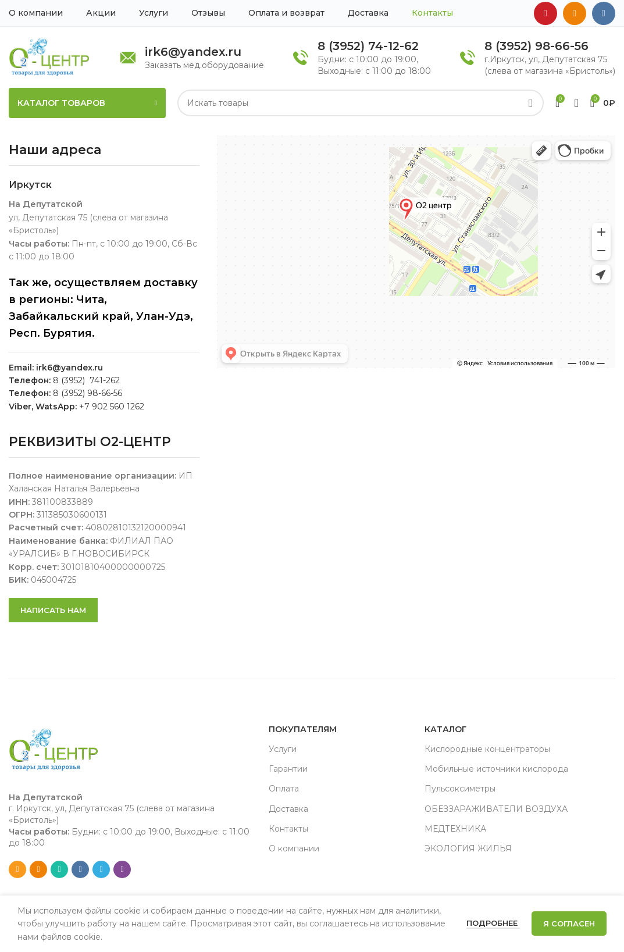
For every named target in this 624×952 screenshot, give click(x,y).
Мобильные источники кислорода (496, 769)
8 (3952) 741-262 (86, 380)
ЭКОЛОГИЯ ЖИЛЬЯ (468, 848)
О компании (294, 848)
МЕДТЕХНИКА (455, 828)
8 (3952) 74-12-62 (368, 46)
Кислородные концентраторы (487, 749)
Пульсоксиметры (460, 788)
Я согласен (569, 923)
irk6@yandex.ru (193, 52)
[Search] (360, 103)
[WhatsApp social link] (59, 869)
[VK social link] (603, 13)
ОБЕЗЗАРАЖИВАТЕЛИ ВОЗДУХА (496, 809)
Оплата (284, 788)
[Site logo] (49, 56)
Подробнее (493, 923)
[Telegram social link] (101, 869)
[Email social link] (17, 869)
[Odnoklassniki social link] (574, 13)
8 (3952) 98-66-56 (536, 46)
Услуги (283, 749)
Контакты (288, 828)
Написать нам (53, 610)
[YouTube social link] (545, 13)
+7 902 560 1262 (111, 406)
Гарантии (288, 769)
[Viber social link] (122, 869)
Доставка (288, 809)
